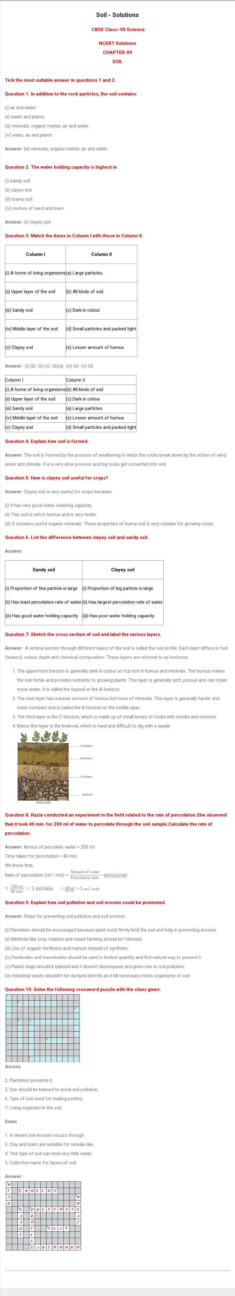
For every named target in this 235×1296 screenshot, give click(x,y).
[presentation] (98, 875)
